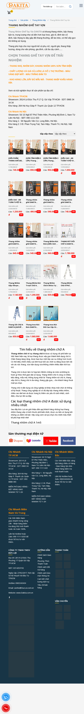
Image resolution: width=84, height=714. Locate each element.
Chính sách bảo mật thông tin (44, 574)
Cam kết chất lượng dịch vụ (43, 580)
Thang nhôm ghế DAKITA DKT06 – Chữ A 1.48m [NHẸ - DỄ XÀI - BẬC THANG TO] (15, 242)
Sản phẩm (24, 20)
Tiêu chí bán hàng (43, 586)
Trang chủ (12, 20)
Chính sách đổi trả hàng (44, 568)
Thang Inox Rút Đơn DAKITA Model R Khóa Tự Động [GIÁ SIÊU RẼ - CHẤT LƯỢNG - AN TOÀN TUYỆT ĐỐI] (33, 326)
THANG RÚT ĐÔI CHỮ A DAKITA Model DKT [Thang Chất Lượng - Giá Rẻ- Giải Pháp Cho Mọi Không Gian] (68, 242)
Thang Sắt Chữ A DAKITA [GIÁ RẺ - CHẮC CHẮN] (15, 326)
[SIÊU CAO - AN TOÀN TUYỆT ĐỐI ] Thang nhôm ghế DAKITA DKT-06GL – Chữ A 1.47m (68, 159)
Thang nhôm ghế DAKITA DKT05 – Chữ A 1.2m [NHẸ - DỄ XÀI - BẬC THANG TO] (68, 201)
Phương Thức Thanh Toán (43, 562)
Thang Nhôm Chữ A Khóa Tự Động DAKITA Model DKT (49, 284)
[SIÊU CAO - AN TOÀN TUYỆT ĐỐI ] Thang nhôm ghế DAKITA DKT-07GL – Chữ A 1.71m (15, 201)
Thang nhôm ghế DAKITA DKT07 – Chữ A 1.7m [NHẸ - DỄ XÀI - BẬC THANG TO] (33, 242)
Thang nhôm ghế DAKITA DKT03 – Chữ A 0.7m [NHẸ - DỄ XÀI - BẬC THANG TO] (33, 201)
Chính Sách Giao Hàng (44, 556)
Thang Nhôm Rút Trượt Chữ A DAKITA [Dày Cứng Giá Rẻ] (33, 284)
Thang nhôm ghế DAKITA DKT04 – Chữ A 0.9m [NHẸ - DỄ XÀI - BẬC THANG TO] (50, 201)
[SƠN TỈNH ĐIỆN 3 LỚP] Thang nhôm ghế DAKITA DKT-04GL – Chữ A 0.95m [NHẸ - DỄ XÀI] (33, 159)
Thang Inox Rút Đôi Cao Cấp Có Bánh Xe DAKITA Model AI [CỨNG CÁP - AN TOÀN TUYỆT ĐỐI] (50, 326)
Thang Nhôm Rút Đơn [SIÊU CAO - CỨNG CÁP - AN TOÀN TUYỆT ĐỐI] (50, 242)
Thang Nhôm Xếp (39, 20)
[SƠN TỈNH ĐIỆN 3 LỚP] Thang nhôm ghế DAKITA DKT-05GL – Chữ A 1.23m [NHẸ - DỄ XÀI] (50, 159)
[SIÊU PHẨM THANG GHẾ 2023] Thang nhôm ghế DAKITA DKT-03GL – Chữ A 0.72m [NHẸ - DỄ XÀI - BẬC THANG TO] (15, 159)
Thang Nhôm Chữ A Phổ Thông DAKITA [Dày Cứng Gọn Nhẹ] (67, 284)
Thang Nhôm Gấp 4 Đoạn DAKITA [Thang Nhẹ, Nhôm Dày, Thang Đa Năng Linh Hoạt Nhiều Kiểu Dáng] (15, 284)
